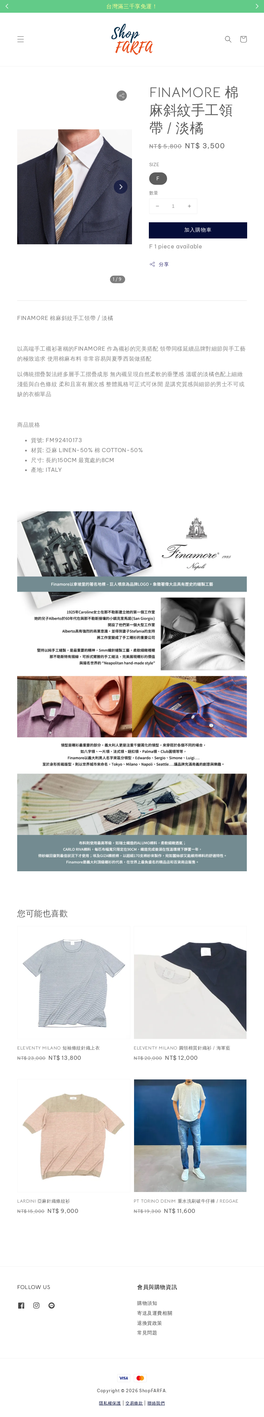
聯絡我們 (156, 1403)
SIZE (154, 164)
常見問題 (147, 1333)
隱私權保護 (110, 1403)
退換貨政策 (149, 1323)
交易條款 (134, 1403)
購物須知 (147, 1303)
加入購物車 (198, 229)
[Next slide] (121, 187)
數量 (153, 192)
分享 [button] (159, 264)
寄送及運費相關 (154, 1313)
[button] (20, 39)
